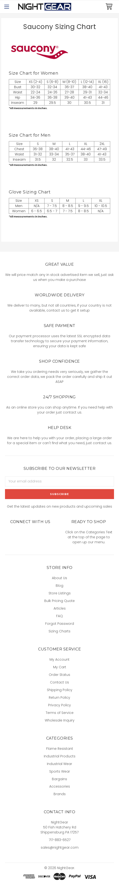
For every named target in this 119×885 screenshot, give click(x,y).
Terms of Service (60, 712)
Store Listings (60, 593)
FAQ (59, 616)
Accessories (59, 786)
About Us (59, 578)
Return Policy (59, 697)
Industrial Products (59, 756)
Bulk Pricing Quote (59, 600)
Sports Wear (59, 771)
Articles (60, 608)
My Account (59, 659)
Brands (60, 794)
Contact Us (59, 682)
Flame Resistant (59, 748)
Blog (59, 585)
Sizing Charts (59, 631)
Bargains (59, 779)
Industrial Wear (59, 763)
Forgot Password (59, 623)
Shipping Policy (59, 690)
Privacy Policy (59, 705)
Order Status (59, 674)
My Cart (59, 667)
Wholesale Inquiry (59, 720)
